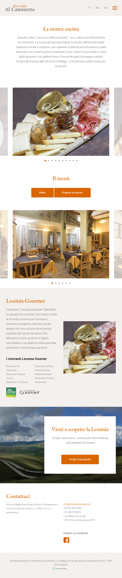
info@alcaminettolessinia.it (77, 504)
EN (97, 8)
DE (106, 8)
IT (89, 8)
